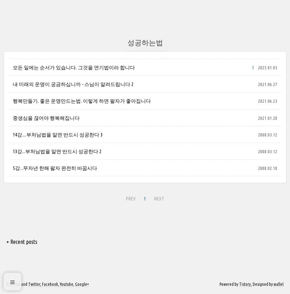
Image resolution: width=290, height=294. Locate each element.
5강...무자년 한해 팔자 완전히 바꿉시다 (55, 168)
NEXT (158, 198)
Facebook (50, 284)
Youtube (66, 284)
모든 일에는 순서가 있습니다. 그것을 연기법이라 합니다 (74, 67)
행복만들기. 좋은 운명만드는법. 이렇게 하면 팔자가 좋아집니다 (82, 101)
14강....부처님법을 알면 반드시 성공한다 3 (57, 135)
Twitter (34, 284)
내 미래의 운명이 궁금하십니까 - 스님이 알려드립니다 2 (73, 84)
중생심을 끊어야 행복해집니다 (46, 118)
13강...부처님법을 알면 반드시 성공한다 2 (57, 151)
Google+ (82, 284)
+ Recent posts (21, 242)
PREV (130, 198)
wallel (279, 284)
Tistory (245, 284)
